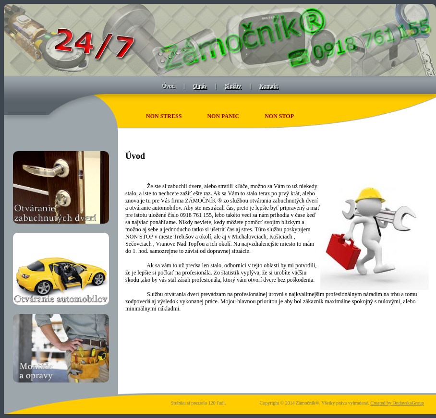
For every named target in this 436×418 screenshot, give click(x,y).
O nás (199, 86)
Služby (233, 86)
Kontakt (268, 86)
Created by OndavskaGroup (397, 403)
